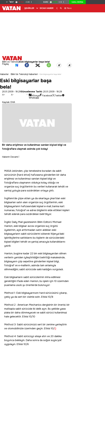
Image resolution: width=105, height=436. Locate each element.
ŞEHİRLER (29, 8)
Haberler (4, 72)
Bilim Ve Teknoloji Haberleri (24, 72)
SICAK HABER (46, 8)
